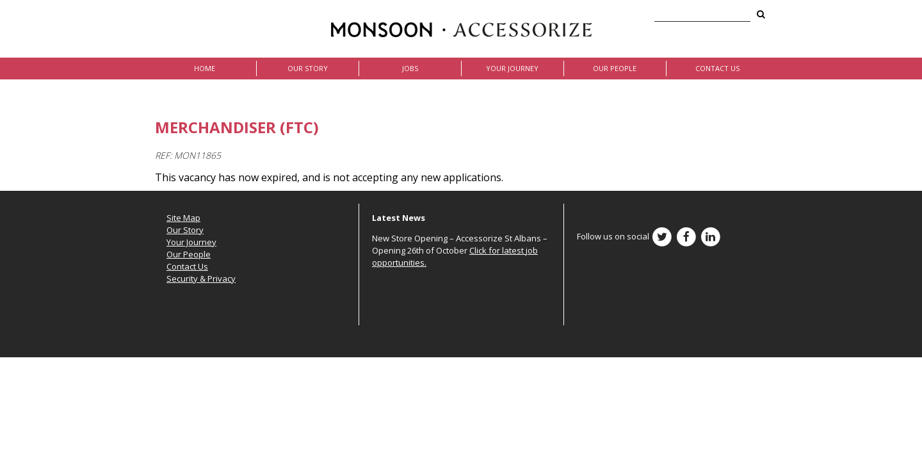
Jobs (410, 68)
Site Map (183, 217)
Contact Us (717, 68)
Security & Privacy (201, 278)
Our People (614, 68)
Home (204, 68)
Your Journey (512, 68)
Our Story (307, 68)
